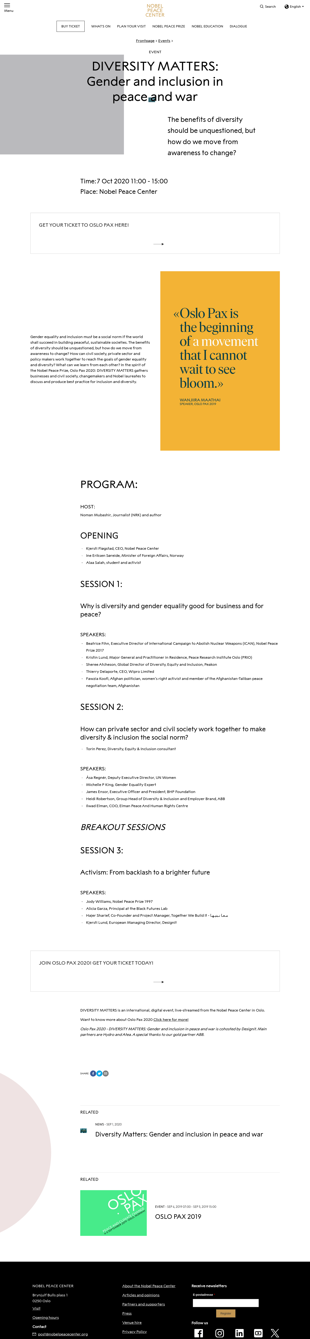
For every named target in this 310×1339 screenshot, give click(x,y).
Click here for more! (171, 1019)
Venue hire (132, 1322)
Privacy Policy (134, 1331)
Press (127, 1313)
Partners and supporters (143, 1304)
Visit (36, 1308)
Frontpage (145, 40)
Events (162, 40)
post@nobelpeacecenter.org (60, 1334)
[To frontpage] (155, 10)
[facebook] (93, 1073)
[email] (106, 1073)
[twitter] (99, 1073)
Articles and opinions (140, 1295)
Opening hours (45, 1317)
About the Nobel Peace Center (148, 1286)
